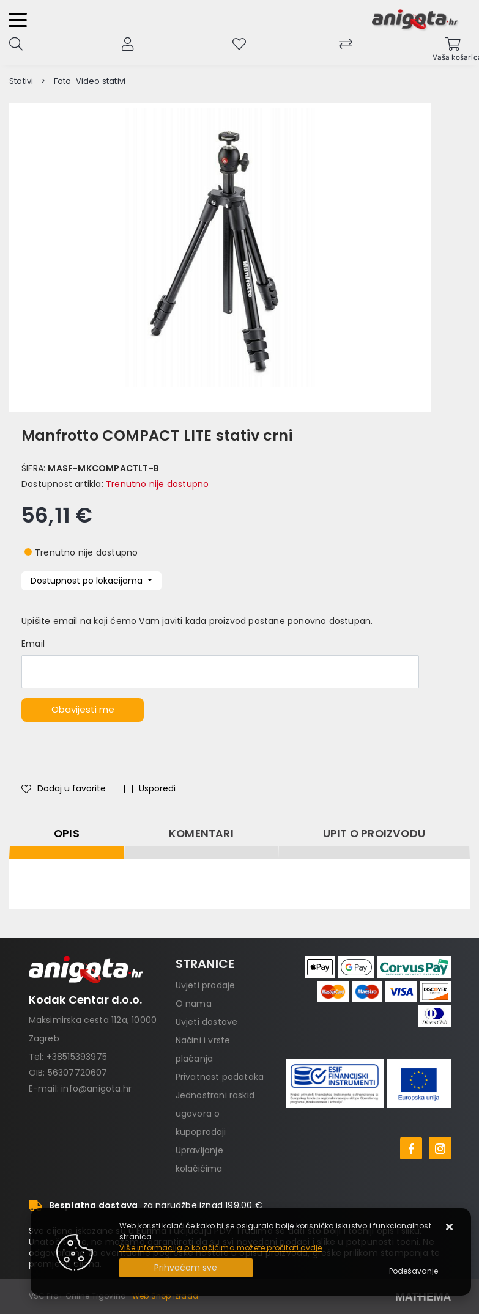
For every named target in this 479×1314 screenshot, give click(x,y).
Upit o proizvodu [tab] (374, 833)
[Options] (413, 1271)
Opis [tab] (67, 833)
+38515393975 (76, 1057)
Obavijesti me (82, 709)
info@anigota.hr (96, 1088)
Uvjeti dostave (207, 1022)
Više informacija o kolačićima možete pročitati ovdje (220, 1247)
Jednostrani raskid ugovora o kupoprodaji (215, 1113)
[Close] (186, 1267)
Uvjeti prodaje (206, 985)
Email (33, 643)
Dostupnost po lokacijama (88, 580)
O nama (194, 1003)
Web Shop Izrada (165, 1296)
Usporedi (150, 788)
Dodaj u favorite (63, 788)
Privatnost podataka (220, 1077)
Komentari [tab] (201, 833)
